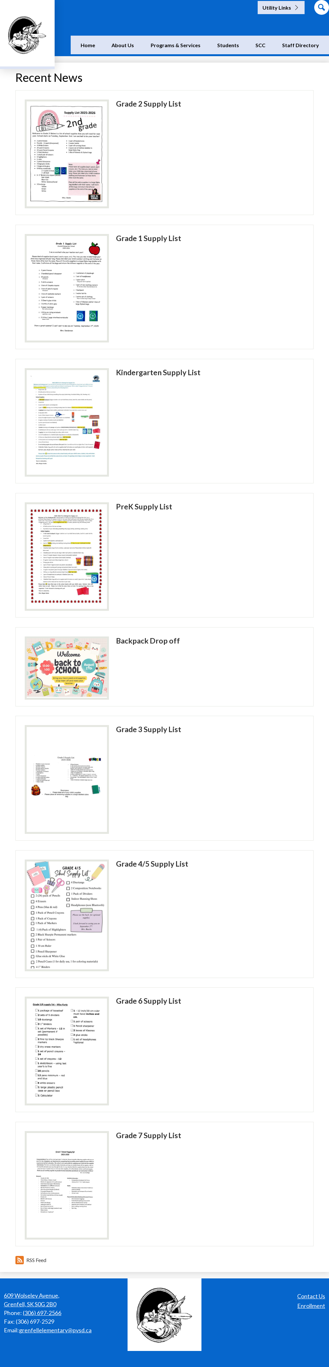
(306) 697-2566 (42, 1312)
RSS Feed (30, 1260)
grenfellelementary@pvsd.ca (55, 1330)
